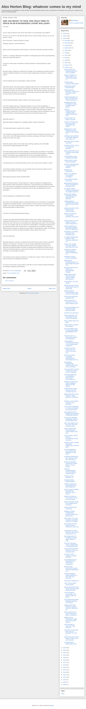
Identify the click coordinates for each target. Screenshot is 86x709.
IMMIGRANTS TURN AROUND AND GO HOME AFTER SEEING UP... (71, 131)
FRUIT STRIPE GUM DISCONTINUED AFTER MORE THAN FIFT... (71, 431)
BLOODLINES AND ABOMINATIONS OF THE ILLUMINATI (70, 71)
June (66, 55)
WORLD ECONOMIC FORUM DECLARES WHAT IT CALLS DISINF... (70, 464)
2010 (64, 679)
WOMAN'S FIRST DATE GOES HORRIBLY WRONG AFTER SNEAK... (71, 384)
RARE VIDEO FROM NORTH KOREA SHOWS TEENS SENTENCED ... (70, 277)
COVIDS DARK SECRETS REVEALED (71, 82)
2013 (64, 672)
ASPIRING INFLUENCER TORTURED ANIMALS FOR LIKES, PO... (71, 137)
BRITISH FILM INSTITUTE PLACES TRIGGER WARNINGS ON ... (71, 569)
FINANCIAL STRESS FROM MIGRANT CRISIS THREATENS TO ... (71, 252)
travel (17, 273)
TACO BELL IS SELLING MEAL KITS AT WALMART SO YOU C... (71, 632)
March (66, 62)
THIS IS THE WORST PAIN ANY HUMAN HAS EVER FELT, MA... (71, 245)
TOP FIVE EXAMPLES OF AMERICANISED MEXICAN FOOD (71, 309)
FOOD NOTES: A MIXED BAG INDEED (71, 325)
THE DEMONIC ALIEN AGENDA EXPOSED (70, 157)
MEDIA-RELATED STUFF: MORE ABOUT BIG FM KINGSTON (71, 287)
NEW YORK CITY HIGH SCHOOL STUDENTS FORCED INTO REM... (71, 520)
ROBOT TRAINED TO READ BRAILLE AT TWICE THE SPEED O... (70, 77)
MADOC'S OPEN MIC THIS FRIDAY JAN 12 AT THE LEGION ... (71, 498)
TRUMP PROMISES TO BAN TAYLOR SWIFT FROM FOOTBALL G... (71, 98)
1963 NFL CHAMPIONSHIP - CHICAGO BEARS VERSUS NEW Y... (70, 471)
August (66, 50)
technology (13, 273)
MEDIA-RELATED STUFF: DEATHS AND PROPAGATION (71, 209)
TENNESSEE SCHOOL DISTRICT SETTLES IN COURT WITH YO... (71, 532)
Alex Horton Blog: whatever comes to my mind (41, 7)
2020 (64, 655)
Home (29, 288)
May (65, 57)
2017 (64, 662)
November (67, 43)
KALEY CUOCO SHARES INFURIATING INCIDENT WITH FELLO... (71, 492)
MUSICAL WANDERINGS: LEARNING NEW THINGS (71, 166)
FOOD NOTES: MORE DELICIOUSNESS (70, 161)
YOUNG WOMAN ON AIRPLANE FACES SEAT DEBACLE (70, 485)
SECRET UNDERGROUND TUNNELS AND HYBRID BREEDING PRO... (70, 112)
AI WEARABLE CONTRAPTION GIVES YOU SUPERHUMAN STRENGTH (71, 343)
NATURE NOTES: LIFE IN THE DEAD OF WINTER (71, 147)
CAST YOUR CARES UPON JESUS (70, 583)
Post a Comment (9, 280)
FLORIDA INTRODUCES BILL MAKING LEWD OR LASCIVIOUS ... (71, 458)
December (67, 40)
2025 (64, 36)
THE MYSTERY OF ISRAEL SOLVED (69, 118)
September (67, 48)
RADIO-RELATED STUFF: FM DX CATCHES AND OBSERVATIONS (71, 588)
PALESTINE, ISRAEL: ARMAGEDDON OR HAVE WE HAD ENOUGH (70, 196)
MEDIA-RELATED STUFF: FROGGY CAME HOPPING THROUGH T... (71, 396)
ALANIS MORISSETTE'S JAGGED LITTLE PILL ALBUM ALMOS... (71, 550)
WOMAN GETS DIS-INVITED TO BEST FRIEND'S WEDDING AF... (71, 607)
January (66, 67)
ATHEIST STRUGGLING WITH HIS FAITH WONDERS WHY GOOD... (71, 124)
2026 (64, 33)
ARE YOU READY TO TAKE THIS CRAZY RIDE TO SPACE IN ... (71, 613)
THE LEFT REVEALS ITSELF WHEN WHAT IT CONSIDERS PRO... (71, 545)
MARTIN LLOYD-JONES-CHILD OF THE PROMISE (71, 402)
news (8, 273)
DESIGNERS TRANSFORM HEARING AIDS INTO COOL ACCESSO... (71, 365)
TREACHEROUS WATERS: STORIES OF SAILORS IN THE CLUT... (71, 92)
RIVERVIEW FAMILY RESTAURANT (70, 86)
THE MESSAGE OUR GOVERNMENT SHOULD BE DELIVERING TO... (70, 377)
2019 (64, 657)
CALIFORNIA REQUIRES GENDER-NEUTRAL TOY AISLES (71, 601)
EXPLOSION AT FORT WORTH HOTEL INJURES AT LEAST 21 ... (71, 526)
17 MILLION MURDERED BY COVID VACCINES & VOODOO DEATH (71, 408)
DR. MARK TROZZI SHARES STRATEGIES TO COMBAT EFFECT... (71, 190)
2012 (64, 675)
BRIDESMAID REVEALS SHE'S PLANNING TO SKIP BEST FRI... (71, 185)
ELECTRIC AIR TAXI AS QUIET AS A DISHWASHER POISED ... (71, 270)
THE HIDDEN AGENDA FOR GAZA (70, 180)
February (67, 65)
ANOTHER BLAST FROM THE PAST (71, 142)
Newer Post (6, 288)
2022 (64, 650)
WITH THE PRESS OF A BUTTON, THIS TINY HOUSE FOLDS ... (71, 424)
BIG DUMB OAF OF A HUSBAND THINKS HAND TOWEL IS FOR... (70, 538)
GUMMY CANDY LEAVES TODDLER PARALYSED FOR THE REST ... (71, 445)
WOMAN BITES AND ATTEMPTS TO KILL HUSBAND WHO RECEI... (70, 105)
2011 (64, 677)
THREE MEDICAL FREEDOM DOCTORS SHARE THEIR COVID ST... (71, 203)
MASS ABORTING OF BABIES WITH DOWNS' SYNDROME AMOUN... (71, 413)
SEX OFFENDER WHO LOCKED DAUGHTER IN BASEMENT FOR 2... (71, 331)
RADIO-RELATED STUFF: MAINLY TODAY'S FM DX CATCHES (71, 638)
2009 (64, 682)
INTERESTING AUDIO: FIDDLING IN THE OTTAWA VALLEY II (70, 390)
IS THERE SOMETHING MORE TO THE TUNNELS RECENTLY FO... (71, 239)
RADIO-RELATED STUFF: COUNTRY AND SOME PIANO (71, 152)
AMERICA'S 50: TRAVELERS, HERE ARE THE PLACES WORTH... (70, 620)
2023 (64, 647)
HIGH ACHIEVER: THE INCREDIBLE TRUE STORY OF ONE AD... (71, 317)
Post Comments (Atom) (33, 293)
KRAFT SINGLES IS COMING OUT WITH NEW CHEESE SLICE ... (71, 303)
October (66, 45)
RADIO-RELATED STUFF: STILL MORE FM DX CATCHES (71, 503)
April (65, 60)
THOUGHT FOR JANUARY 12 (68, 476)
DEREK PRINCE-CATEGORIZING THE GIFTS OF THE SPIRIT (71, 292)
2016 (64, 665)
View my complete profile (76, 23)
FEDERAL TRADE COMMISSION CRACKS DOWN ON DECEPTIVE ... (70, 514)
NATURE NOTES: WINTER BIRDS (69, 480)
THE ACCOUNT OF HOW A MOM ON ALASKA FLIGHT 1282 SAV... (71, 370)
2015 (64, 667)
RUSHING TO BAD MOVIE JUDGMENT (70, 257)
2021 (64, 652)
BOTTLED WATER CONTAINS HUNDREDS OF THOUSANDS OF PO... (71, 357)
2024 (64, 38)
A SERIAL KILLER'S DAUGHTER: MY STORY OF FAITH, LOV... (70, 350)
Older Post (52, 288)
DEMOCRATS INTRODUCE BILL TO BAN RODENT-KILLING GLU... (71, 263)
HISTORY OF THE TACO (71, 313)
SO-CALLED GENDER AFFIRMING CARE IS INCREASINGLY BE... (71, 419)
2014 (64, 670)
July (65, 53)
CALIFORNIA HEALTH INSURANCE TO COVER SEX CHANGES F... (70, 562)
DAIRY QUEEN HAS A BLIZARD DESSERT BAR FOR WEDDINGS (71, 227)
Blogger (52, 705)
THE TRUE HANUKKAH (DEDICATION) (71, 297)
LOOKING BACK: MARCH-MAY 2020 (70, 643)
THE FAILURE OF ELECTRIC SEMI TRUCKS (69, 626)
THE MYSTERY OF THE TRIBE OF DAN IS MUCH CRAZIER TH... (71, 222)
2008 (64, 684)
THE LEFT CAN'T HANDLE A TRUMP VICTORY (70, 556)
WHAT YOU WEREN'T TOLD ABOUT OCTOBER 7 (70, 175)
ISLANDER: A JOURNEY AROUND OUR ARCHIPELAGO (71, 233)
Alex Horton (74, 20)
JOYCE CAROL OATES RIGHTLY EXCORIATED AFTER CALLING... (71, 438)
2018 (64, 660)
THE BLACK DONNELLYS (71, 580)
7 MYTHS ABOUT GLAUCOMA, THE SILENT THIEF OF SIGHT (70, 595)
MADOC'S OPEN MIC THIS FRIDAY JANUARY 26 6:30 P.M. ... (71, 216)
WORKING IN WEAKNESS (68, 170)
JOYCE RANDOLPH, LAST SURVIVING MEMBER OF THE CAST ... (70, 452)
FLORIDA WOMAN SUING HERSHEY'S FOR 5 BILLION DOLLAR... (70, 576)
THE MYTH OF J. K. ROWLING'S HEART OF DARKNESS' (70, 337)
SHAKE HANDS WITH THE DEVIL (70, 508)
